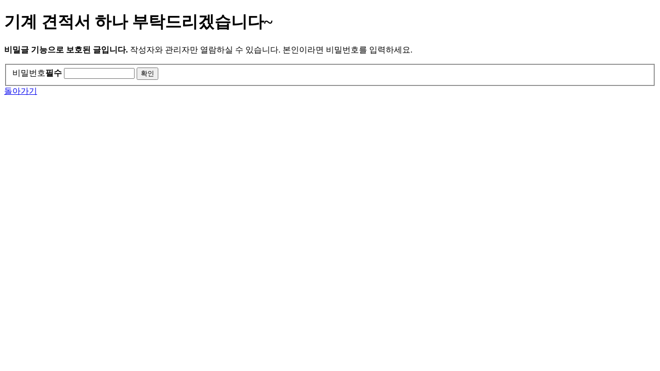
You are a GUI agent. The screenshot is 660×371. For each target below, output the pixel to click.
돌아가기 (20, 91)
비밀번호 (37, 73)
